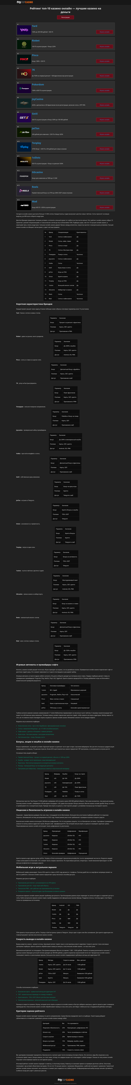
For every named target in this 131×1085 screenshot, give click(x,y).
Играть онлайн (104, 32)
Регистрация (65, 17)
